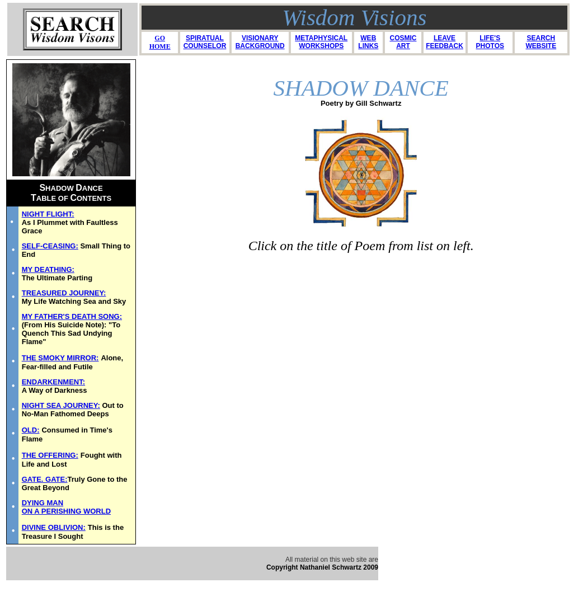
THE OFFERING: (50, 455)
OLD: (31, 430)
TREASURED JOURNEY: (64, 293)
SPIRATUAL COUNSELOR (205, 42)
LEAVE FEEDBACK (444, 42)
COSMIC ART (402, 42)
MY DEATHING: (48, 269)
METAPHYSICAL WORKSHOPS (321, 42)
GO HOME (160, 42)
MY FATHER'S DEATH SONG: (72, 316)
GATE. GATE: (45, 479)
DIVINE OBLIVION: (54, 527)
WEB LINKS (368, 42)
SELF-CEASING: (50, 246)
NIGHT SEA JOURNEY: (61, 405)
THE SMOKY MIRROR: (60, 358)
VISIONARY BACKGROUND (260, 42)
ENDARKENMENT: (53, 382)
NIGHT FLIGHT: (48, 214)
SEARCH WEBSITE (541, 42)
